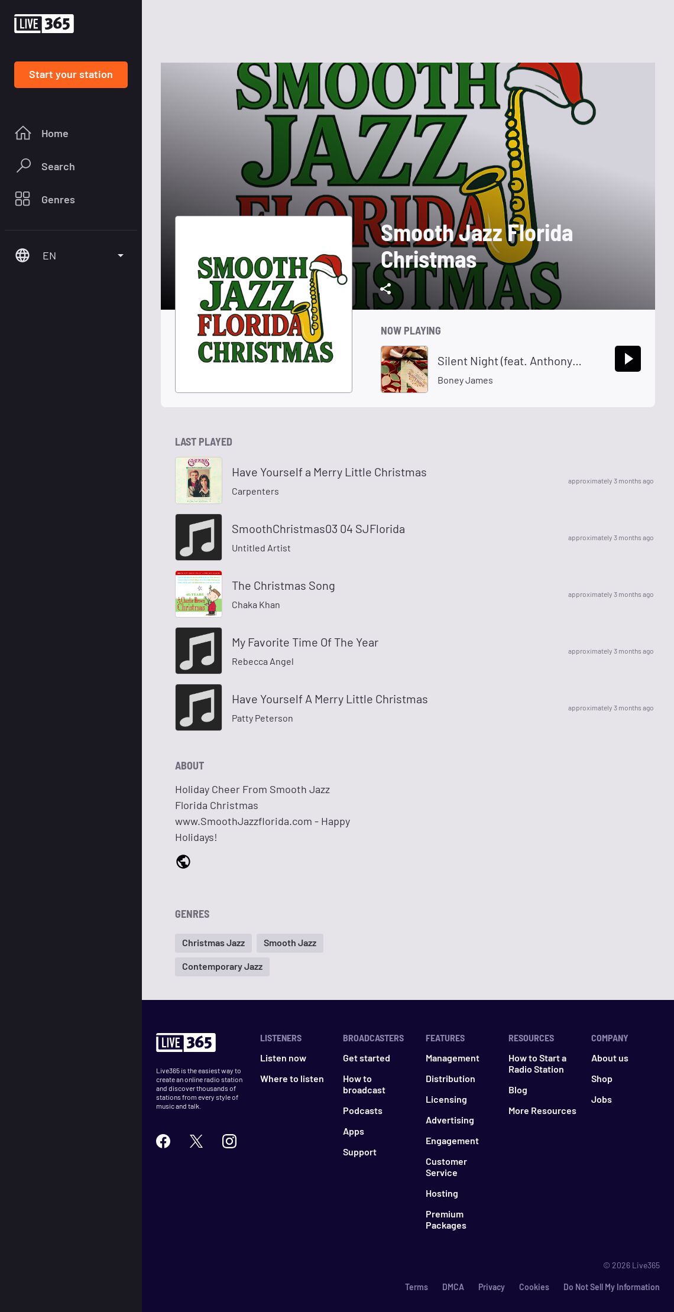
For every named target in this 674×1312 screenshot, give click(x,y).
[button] (213, 943)
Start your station (71, 73)
